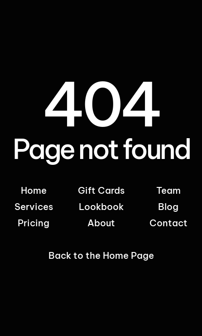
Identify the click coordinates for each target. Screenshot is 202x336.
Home (34, 190)
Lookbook (101, 206)
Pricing (33, 223)
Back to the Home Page (101, 255)
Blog (168, 206)
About (101, 223)
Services (33, 206)
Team (168, 190)
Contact (168, 223)
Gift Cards (101, 190)
